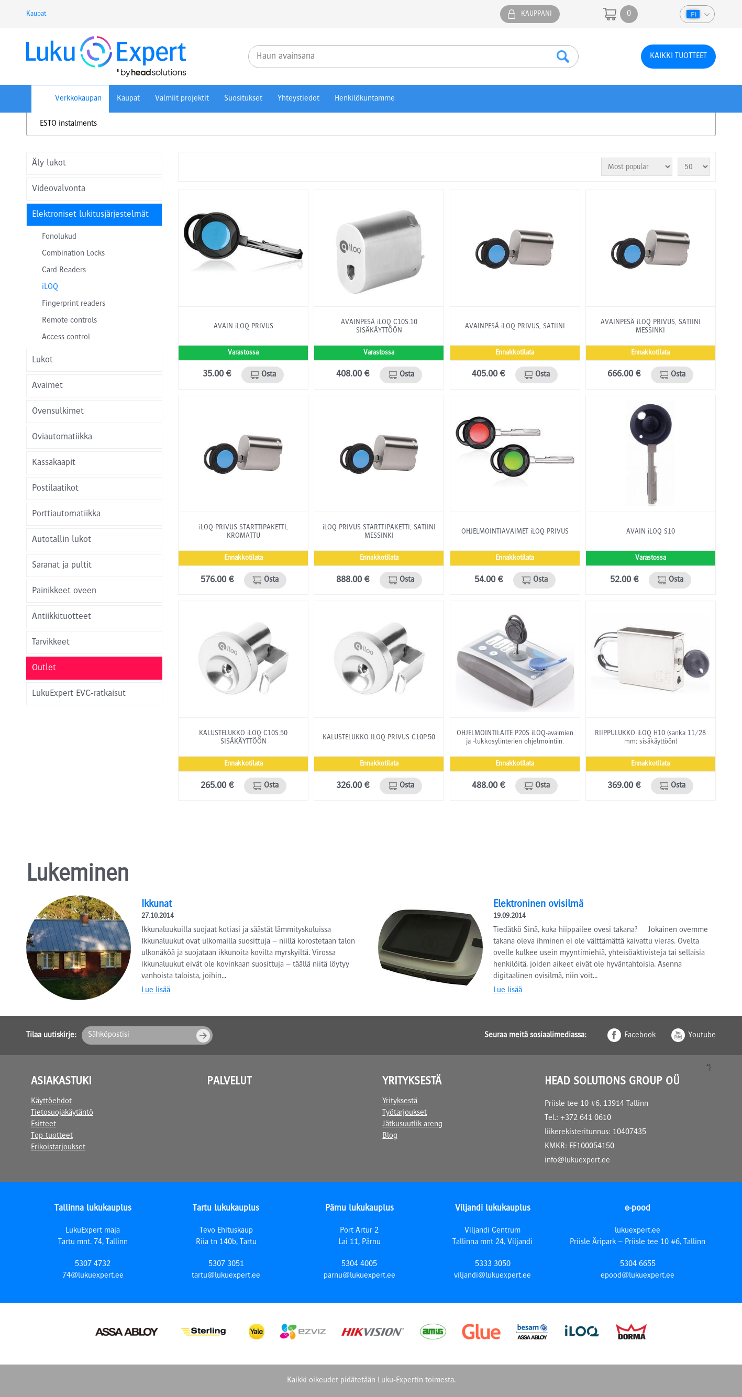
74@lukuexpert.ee (93, 1276)
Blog (389, 1136)
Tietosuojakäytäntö (62, 1113)
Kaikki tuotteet (678, 56)
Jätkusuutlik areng (412, 1125)
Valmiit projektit (182, 99)
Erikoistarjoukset (58, 1148)
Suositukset (243, 99)
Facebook (640, 1036)
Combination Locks (73, 254)
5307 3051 (226, 1264)
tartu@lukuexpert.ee (226, 1276)
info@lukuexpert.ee (577, 1161)
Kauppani (536, 14)
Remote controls (69, 321)
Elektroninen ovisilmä (538, 905)
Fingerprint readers (73, 304)
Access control (66, 338)
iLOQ (50, 287)
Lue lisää (155, 990)
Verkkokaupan (78, 99)
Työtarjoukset (404, 1113)
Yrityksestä (399, 1101)
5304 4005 (359, 1264)
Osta (268, 375)
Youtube (702, 1036)
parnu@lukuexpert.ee (359, 1276)
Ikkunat (156, 905)
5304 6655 (638, 1264)
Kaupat (36, 14)
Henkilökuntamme (365, 99)
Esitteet (43, 1125)
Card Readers (64, 271)
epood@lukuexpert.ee (637, 1276)
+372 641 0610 (585, 1118)
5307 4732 (92, 1264)
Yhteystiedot (298, 99)
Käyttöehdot (51, 1101)
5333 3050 (493, 1264)
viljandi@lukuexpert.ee (492, 1276)
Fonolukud (59, 237)
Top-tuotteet (52, 1136)
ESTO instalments (68, 124)
